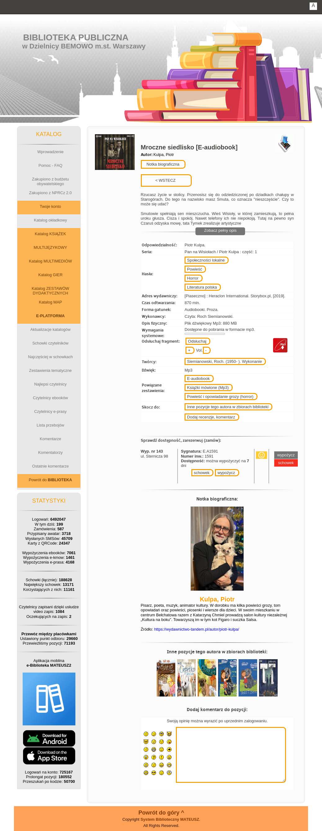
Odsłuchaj (197, 341)
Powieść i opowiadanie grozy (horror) (220, 396)
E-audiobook (198, 378)
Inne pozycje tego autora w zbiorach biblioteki (227, 406)
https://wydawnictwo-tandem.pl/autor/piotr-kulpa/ (196, 629)
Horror (193, 278)
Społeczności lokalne (206, 260)
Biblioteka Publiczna (76, 37)
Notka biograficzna (162, 164)
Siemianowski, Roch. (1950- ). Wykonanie (224, 361)
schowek (202, 472)
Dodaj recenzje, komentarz (211, 417)
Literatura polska (202, 287)
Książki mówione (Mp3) (208, 387)
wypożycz (226, 472)
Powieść (194, 269)
